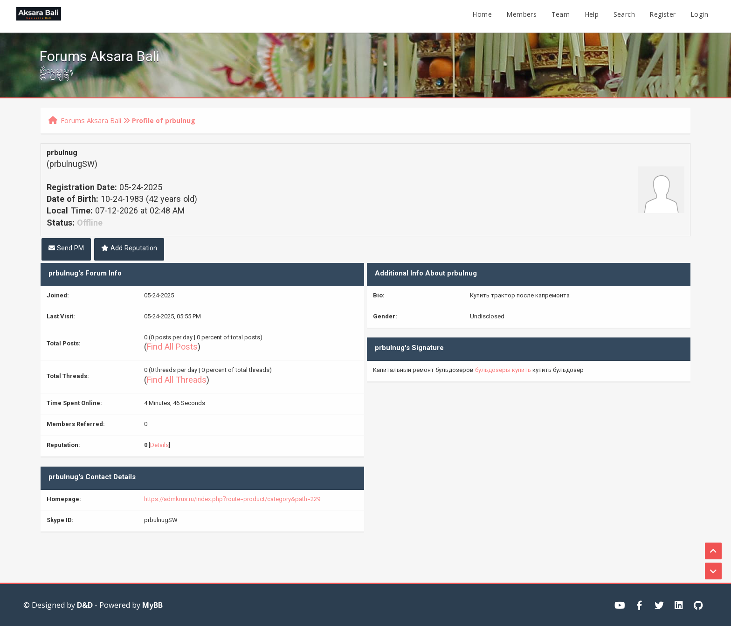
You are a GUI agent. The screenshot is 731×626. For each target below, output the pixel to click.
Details (159, 446)
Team (561, 16)
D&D (85, 605)
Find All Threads (177, 381)
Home (482, 16)
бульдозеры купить (503, 371)
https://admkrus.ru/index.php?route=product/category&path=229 (232, 500)
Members (521, 16)
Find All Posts (172, 348)
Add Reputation (129, 249)
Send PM (66, 249)
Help (592, 16)
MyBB (152, 605)
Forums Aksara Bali (91, 120)
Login (699, 16)
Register (662, 16)
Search (624, 16)
